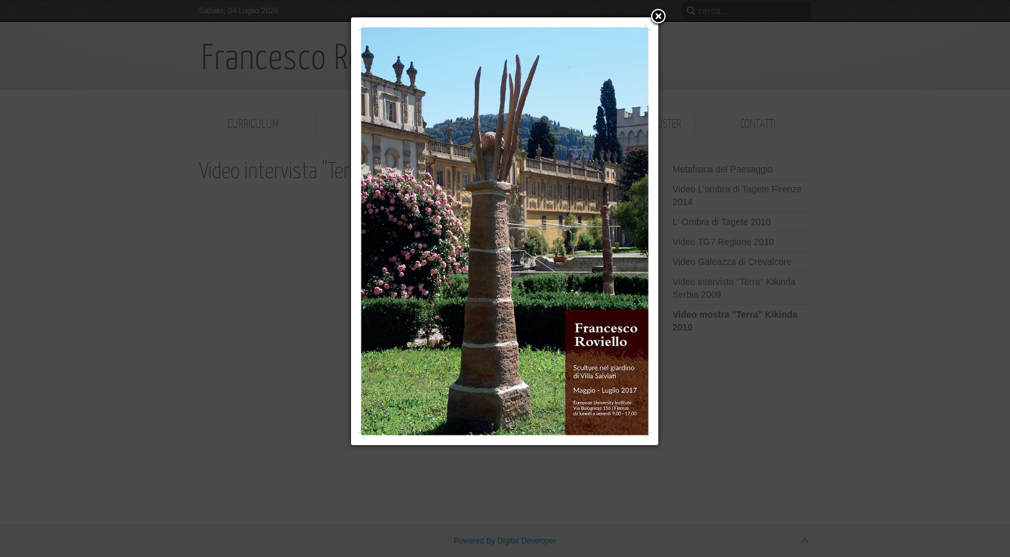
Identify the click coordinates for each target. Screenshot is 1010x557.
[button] (658, 17)
